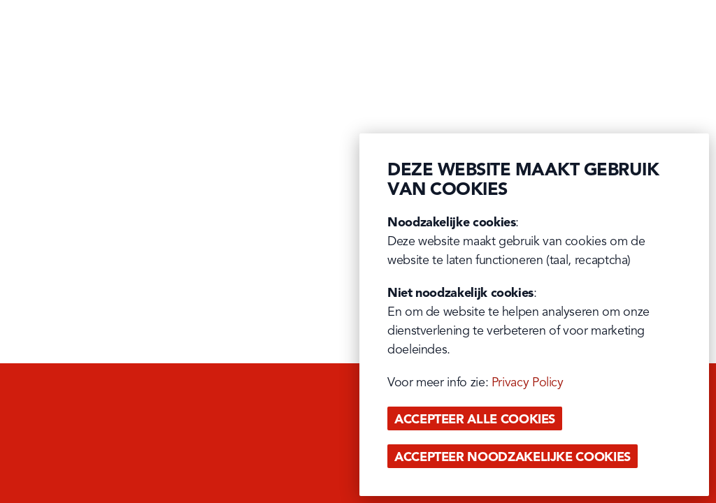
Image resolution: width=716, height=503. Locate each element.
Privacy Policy (528, 383)
